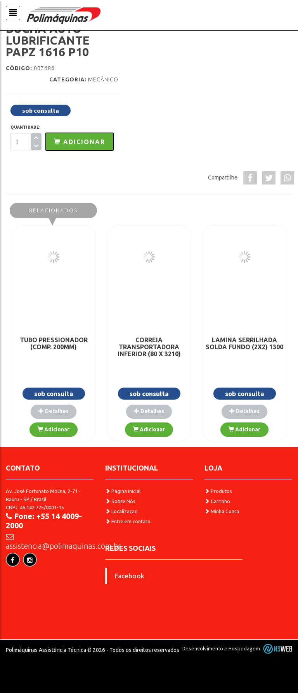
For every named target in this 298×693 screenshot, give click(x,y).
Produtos (218, 491)
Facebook (129, 575)
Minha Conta (221, 511)
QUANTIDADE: (25, 127)
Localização (121, 511)
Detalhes (53, 411)
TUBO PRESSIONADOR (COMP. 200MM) (54, 343)
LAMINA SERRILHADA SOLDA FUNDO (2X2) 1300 (244, 343)
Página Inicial (122, 491)
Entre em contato (128, 521)
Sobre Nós (120, 501)
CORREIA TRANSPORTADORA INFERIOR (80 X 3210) (149, 346)
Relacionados (53, 210)
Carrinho (217, 501)
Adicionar (53, 429)
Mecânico (103, 79)
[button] (79, 142)
